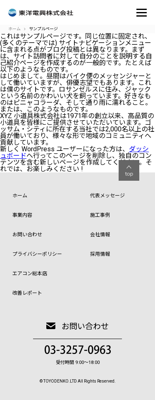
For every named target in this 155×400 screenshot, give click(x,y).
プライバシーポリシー (37, 254)
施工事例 (100, 215)
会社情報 (100, 235)
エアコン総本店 (29, 273)
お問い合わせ (27, 235)
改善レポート (27, 293)
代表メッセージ (107, 196)
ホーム (19, 196)
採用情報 (100, 254)
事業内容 (22, 215)
